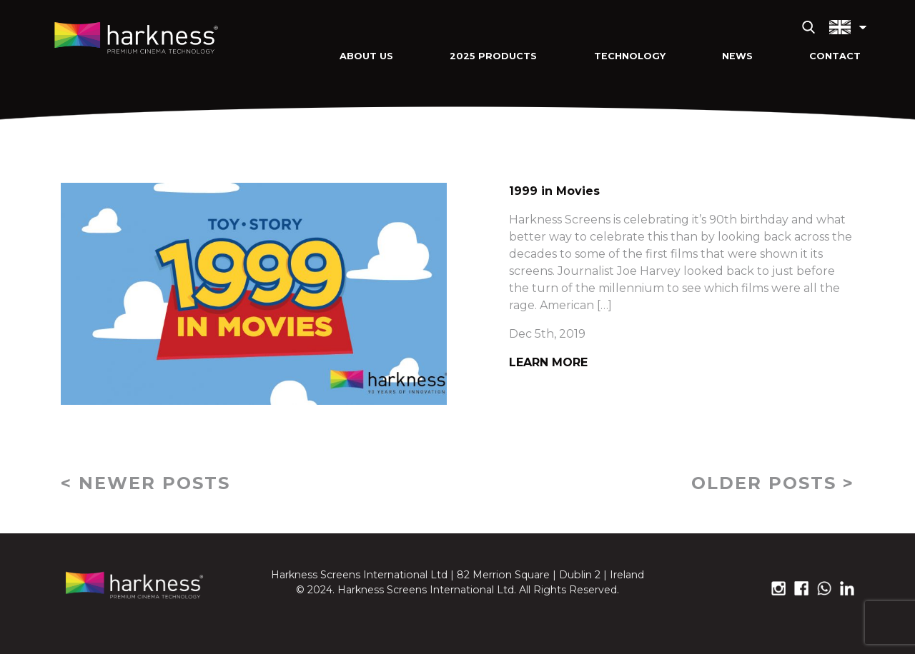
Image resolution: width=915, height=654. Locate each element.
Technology (630, 56)
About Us (366, 56)
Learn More (548, 362)
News (737, 56)
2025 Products (493, 56)
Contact (835, 56)
